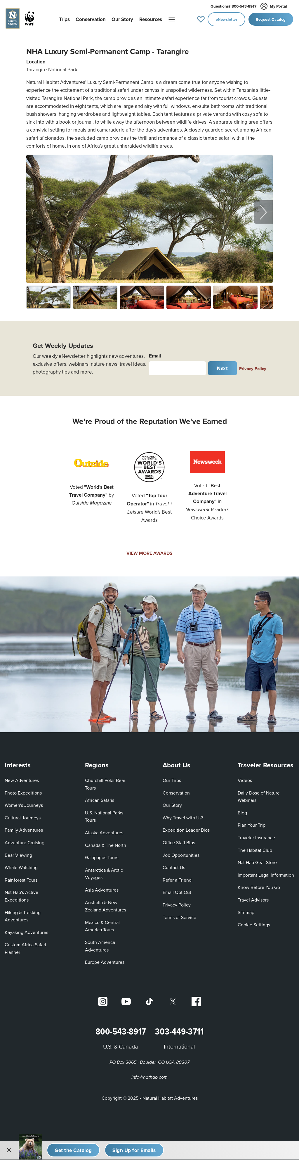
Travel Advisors (253, 897)
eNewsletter (227, 19)
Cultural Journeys (23, 815)
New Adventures (22, 778)
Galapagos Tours (101, 855)
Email (155, 353)
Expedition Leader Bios (186, 828)
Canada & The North (105, 843)
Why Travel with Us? (183, 815)
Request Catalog (271, 19)
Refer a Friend (177, 877)
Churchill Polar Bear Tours (105, 782)
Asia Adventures (102, 888)
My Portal (274, 6)
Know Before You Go (259, 885)
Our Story (172, 803)
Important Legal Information (266, 872)
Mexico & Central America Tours (102, 924)
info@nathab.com (149, 1075)
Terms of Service (179, 915)
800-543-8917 (233, 6)
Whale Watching (21, 865)
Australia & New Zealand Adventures (105, 904)
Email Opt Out (177, 890)
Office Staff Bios (179, 840)
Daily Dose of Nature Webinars (259, 794)
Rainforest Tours (21, 877)
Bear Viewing (18, 852)
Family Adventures (24, 828)
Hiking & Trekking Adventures (23, 914)
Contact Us (174, 865)
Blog (242, 810)
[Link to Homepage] (21, 19)
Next (222, 365)
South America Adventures (100, 944)
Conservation (176, 790)
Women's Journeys (24, 803)
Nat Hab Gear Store (257, 860)
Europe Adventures (104, 960)
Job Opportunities (181, 852)
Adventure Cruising (24, 840)
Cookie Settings (254, 922)
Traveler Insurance (256, 835)
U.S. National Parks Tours (104, 814)
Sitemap (246, 910)
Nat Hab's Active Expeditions (21, 894)
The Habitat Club (255, 848)
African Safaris (99, 798)
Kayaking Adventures (26, 930)
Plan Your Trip (251, 823)
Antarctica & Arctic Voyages (104, 871)
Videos (245, 778)
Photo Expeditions (23, 790)
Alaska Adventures (104, 830)
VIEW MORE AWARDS (149, 551)
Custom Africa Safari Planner (25, 946)
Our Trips (172, 778)
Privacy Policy (252, 366)
